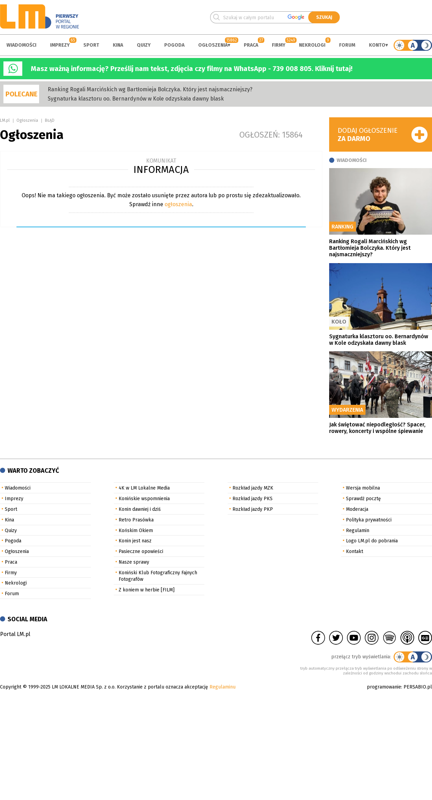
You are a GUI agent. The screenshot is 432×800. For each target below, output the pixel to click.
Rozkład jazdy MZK (252, 488)
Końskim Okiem (136, 530)
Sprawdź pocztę (363, 499)
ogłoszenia (178, 204)
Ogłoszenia (213, 45)
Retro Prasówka (136, 520)
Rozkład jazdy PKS (252, 499)
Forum (347, 45)
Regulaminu (222, 687)
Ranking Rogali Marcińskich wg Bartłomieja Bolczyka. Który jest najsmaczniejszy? (150, 89)
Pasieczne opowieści (141, 551)
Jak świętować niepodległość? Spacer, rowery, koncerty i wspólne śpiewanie (377, 427)
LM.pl (5, 120)
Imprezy (60, 45)
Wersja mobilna (363, 488)
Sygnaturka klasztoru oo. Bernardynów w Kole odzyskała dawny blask (136, 98)
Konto (377, 45)
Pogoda (174, 45)
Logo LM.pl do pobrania (372, 541)
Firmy (278, 45)
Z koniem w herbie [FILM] (147, 590)
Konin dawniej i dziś (140, 509)
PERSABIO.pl (418, 687)
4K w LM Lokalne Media (144, 488)
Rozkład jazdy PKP (252, 509)
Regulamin (357, 530)
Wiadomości (21, 45)
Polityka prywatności (369, 520)
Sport (91, 45)
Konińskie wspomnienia (144, 499)
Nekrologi (312, 45)
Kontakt (354, 551)
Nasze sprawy (134, 562)
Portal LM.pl (15, 634)
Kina (118, 45)
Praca (251, 45)
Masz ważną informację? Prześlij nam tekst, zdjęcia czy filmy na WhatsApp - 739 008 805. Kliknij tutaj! (191, 68)
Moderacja (357, 509)
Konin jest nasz (135, 541)
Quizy (144, 45)
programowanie (384, 687)
